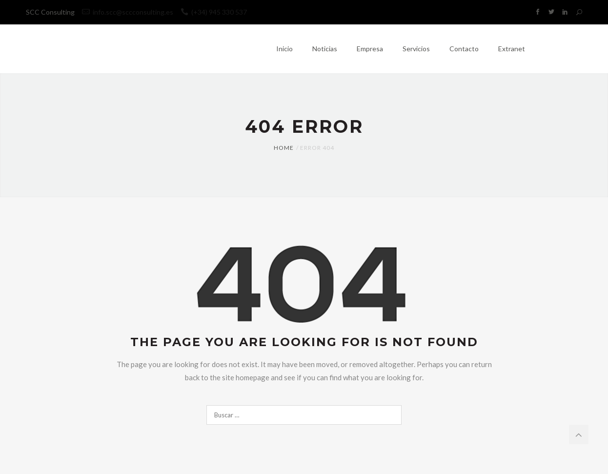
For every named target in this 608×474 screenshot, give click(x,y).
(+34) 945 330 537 (214, 12)
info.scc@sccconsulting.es (133, 12)
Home (284, 147)
